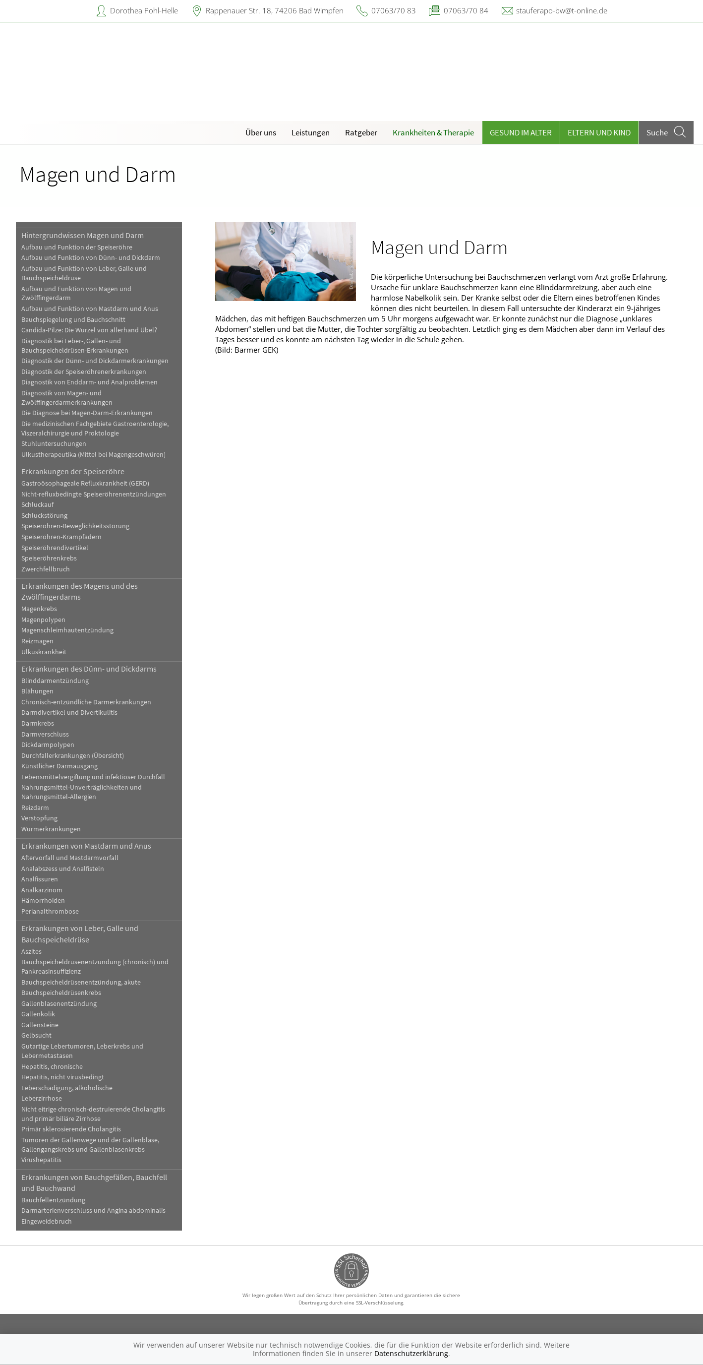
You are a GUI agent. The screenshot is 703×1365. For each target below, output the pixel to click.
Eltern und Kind (599, 132)
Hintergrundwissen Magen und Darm (82, 235)
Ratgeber (361, 132)
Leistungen (311, 132)
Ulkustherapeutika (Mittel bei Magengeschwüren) (93, 454)
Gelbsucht (36, 1035)
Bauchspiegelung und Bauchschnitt (73, 319)
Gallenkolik (38, 1014)
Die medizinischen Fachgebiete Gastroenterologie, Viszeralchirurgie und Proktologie (95, 428)
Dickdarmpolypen (47, 745)
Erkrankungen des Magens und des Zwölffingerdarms (79, 591)
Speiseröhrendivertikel (54, 548)
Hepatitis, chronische (52, 1066)
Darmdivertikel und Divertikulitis (69, 712)
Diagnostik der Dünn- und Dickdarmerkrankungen (95, 361)
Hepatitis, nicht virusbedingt (62, 1077)
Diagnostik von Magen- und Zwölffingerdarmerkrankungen (67, 398)
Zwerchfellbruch (45, 569)
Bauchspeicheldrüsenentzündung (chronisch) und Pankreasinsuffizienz (95, 967)
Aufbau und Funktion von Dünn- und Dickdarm (90, 257)
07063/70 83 (393, 10)
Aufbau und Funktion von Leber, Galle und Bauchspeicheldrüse (84, 273)
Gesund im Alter (521, 132)
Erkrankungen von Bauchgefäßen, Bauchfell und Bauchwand (94, 1182)
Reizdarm (35, 808)
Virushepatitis (41, 1160)
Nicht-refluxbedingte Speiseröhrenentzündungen (93, 494)
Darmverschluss (45, 734)
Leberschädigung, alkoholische (67, 1088)
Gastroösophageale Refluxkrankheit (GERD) (85, 483)
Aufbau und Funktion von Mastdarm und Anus (89, 309)
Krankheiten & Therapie (433, 132)
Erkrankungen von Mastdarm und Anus (86, 846)
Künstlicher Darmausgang (59, 766)
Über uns (260, 132)
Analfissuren (39, 879)
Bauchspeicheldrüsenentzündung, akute (81, 982)
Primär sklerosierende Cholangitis (71, 1129)
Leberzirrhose (41, 1098)
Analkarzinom (41, 890)
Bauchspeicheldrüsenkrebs (61, 993)
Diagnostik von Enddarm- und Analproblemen (89, 382)
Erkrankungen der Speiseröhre (72, 471)
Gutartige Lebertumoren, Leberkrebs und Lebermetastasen (82, 1051)
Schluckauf (37, 504)
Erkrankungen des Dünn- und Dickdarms (89, 669)
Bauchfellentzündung (53, 1200)
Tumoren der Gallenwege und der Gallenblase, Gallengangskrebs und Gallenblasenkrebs (90, 1145)
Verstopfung (39, 818)
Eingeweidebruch (46, 1221)
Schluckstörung (44, 515)
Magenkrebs (39, 609)
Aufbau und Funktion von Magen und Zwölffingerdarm (76, 294)
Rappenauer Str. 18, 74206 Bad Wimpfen (275, 10)
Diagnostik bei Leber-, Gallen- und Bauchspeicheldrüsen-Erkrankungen (74, 346)
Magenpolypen (43, 620)
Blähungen (37, 691)
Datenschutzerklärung (411, 1353)
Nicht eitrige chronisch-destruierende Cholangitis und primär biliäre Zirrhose (93, 1114)
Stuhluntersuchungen (53, 443)
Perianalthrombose (50, 911)
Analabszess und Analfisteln (62, 869)
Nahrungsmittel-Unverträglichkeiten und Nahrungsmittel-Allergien (81, 792)
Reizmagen (37, 641)
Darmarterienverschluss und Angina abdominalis (93, 1210)
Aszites (31, 951)
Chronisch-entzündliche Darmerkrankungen (86, 702)
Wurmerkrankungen (51, 829)
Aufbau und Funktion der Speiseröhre (76, 247)
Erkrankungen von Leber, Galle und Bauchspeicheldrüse (79, 933)
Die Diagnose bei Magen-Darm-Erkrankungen (87, 413)
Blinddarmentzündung (55, 681)
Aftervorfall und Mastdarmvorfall (69, 858)
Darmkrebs (37, 723)
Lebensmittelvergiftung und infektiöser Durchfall (93, 777)
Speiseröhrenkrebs (49, 558)
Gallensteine (40, 1025)
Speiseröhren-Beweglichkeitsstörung (75, 526)
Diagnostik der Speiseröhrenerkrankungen (83, 372)
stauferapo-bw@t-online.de (561, 10)
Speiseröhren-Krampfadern (61, 537)
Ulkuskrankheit (43, 652)
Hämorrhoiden (43, 900)
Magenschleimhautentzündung (67, 630)
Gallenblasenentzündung (59, 1003)
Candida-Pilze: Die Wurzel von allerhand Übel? (89, 330)
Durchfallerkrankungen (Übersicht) (72, 755)
